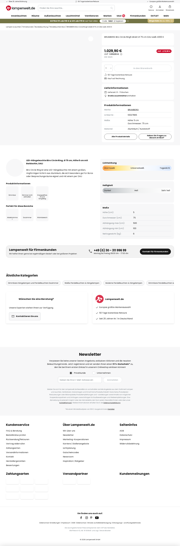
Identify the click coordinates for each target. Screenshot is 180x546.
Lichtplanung (69, 448)
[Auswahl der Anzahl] (108, 68)
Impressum (125, 439)
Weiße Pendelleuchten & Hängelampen (82, 288)
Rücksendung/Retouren (17, 439)
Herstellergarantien (15, 461)
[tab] (19, 158)
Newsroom (68, 456)
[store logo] (20, 8)
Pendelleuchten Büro (57, 27)
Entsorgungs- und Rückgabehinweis (127, 523)
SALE (121, 16)
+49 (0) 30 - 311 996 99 (110, 255)
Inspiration (68, 461)
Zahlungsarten (13, 448)
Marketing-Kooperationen (76, 439)
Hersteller (111, 409)
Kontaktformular (65, 403)
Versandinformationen (17, 452)
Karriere (67, 443)
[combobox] (76, 8)
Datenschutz (126, 435)
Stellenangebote (80, 443)
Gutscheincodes (71, 452)
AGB (122, 430)
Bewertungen (74, 159)
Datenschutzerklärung (112, 403)
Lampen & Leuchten (13, 27)
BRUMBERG (133, 109)
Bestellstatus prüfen (16, 435)
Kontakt (10, 456)
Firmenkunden (27, 27)
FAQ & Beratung (14, 430)
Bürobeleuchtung (41, 27)
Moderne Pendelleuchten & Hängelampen (124, 288)
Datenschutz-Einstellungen (49, 523)
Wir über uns (69, 430)
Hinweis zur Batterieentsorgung (99, 523)
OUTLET (155, 15)
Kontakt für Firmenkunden (155, 256)
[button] (90, 38)
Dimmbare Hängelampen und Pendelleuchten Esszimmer (33, 288)
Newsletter (68, 435)
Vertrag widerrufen (15, 443)
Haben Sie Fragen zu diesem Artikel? (156, 136)
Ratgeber (79, 461)
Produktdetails (48, 159)
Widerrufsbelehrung (129, 443)
